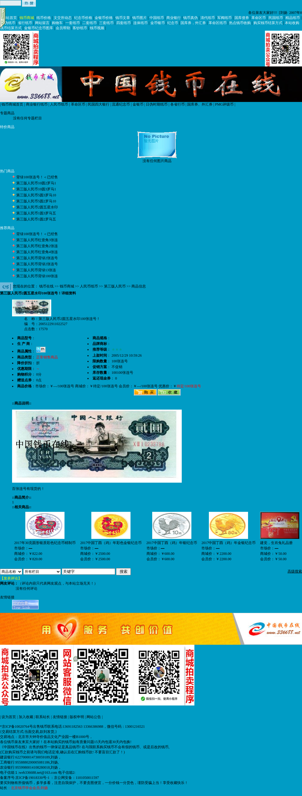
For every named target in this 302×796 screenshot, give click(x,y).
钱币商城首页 (12, 104)
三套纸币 (106, 23)
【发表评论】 (11, 578)
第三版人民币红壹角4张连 (37, 252)
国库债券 (241, 18)
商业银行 (173, 18)
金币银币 (157, 23)
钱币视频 (97, 28)
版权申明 (77, 717)
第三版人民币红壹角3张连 (37, 240)
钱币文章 (122, 18)
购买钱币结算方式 (267, 23)
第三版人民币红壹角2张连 (37, 246)
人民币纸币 (59, 104)
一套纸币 (72, 23)
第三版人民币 (115, 286)
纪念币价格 (83, 18)
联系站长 (43, 717)
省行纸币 (25, 23)
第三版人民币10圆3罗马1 (36, 189)
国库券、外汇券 (199, 104)
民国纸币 (276, 18)
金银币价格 (104, 18)
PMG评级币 (224, 104)
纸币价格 (43, 18)
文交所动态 (63, 18)
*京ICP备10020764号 (16, 726)
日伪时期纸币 (156, 104)
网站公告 (94, 717)
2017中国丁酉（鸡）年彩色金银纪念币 (111, 543)
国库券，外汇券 (193, 23)
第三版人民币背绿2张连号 (37, 258)
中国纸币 (156, 18)
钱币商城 (27, 18)
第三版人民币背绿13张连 (36, 270)
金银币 (138, 104)
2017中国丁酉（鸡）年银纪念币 (171, 543)
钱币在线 (46, 286)
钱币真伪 (190, 18)
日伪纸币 (8, 23)
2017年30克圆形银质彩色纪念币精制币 (45, 543)
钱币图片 (139, 18)
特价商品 (7, 127)
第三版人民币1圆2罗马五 (36, 219)
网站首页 (9, 18)
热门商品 (7, 171)
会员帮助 (63, 28)
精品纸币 (292, 18)
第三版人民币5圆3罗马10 (36, 195)
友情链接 (60, 717)
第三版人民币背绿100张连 (37, 276)
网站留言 (42, 23)
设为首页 (9, 717)
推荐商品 (7, 228)
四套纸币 (123, 23)
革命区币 (258, 18)
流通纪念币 (121, 104)
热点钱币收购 (240, 23)
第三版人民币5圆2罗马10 (36, 201)
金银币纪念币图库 (38, 28)
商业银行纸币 (37, 104)
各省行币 (177, 104)
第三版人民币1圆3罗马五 (36, 213)
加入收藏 (26, 717)
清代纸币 (207, 18)
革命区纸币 (218, 23)
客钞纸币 (80, 28)
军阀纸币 (224, 18)
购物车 (57, 23)
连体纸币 (140, 23)
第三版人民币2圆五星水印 (37, 207)
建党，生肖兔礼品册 (276, 543)
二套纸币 (89, 23)
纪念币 (172, 23)
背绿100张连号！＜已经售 (37, 177)
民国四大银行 (98, 104)
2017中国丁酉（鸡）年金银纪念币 (228, 543)
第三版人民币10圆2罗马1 (36, 183)
